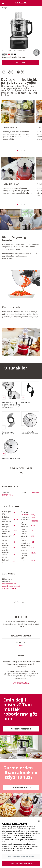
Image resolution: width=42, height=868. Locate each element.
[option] (17, 123)
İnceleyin (4, 8)
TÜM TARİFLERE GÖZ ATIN (21, 787)
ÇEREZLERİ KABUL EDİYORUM (21, 863)
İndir (21, 645)
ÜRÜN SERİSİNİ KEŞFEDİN (21, 729)
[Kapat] (39, 821)
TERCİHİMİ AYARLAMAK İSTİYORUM (21, 856)
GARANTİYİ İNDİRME (21, 683)
